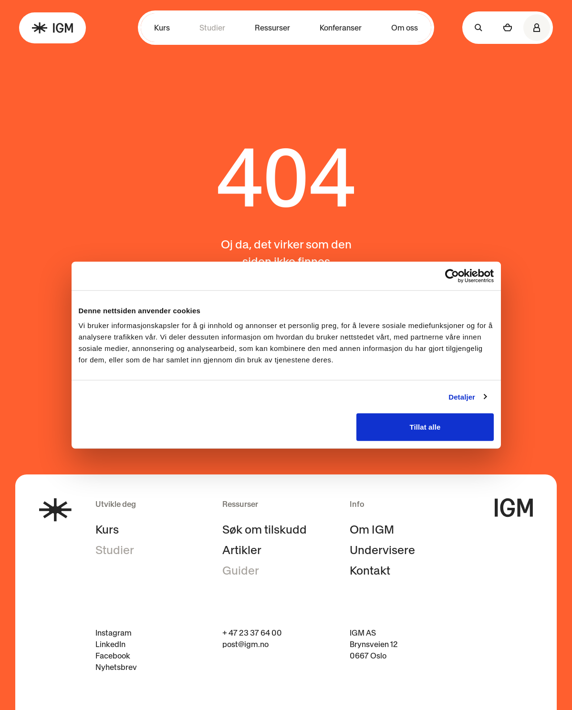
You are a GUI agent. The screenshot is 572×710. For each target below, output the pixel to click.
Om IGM (372, 529)
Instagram (113, 633)
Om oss (404, 27)
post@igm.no (245, 644)
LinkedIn (110, 644)
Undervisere (382, 550)
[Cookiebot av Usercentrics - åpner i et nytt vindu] (452, 275)
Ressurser (272, 27)
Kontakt (370, 570)
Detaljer (461, 396)
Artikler (241, 550)
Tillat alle (424, 427)
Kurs (162, 27)
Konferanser (341, 27)
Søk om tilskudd (264, 529)
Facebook (112, 655)
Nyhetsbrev (116, 667)
